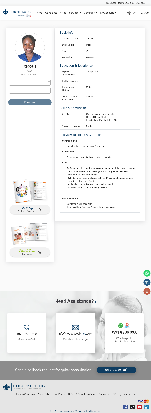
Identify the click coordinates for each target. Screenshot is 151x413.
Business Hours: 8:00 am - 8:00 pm (125, 3)
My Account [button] (107, 13)
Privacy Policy (43, 394)
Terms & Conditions (25, 394)
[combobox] (30, 83)
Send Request (116, 370)
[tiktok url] (132, 407)
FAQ (114, 394)
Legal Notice (59, 394)
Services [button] (74, 13)
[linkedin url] (146, 407)
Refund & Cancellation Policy (82, 394)
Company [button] (89, 13)
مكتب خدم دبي (127, 394)
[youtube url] (139, 407)
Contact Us (104, 394)
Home (38, 13)
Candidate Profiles (55, 13)
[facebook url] (125, 407)
